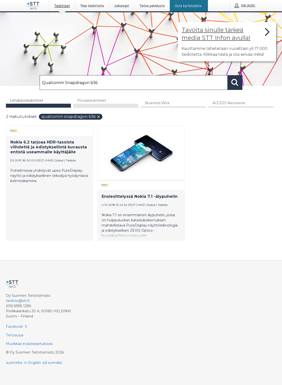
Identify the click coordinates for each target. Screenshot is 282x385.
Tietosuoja (14, 335)
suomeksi (14, 362)
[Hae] (134, 82)
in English (32, 362)
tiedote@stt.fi (18, 301)
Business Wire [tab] (157, 103)
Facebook (14, 326)
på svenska (52, 362)
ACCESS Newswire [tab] (228, 103)
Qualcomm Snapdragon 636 (70, 116)
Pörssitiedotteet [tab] (91, 100)
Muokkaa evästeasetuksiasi (29, 344)
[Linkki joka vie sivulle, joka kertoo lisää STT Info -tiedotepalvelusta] (227, 41)
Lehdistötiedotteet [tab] (26, 100)
